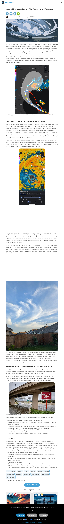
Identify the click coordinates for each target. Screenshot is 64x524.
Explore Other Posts (32, 485)
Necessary (21, 519)
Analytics (28, 519)
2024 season (17, 48)
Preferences (35, 519)
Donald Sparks (17, 414)
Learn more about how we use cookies (32, 522)
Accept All (21, 515)
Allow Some (32, 515)
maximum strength (40, 417)
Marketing (42, 519)
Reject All (43, 515)
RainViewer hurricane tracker (44, 60)
